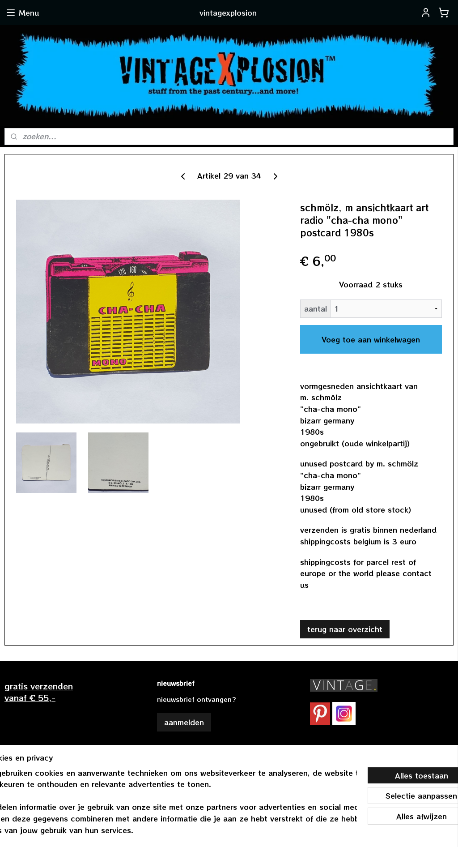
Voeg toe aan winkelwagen (371, 339)
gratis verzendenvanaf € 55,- (38, 691)
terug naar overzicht (344, 629)
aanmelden (184, 722)
